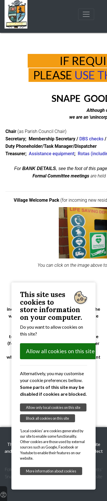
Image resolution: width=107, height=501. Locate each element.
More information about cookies (51, 471)
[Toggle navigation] (86, 14)
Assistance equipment (51, 153)
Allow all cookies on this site (60, 351)
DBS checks (91, 139)
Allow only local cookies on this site (53, 407)
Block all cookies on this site (47, 418)
